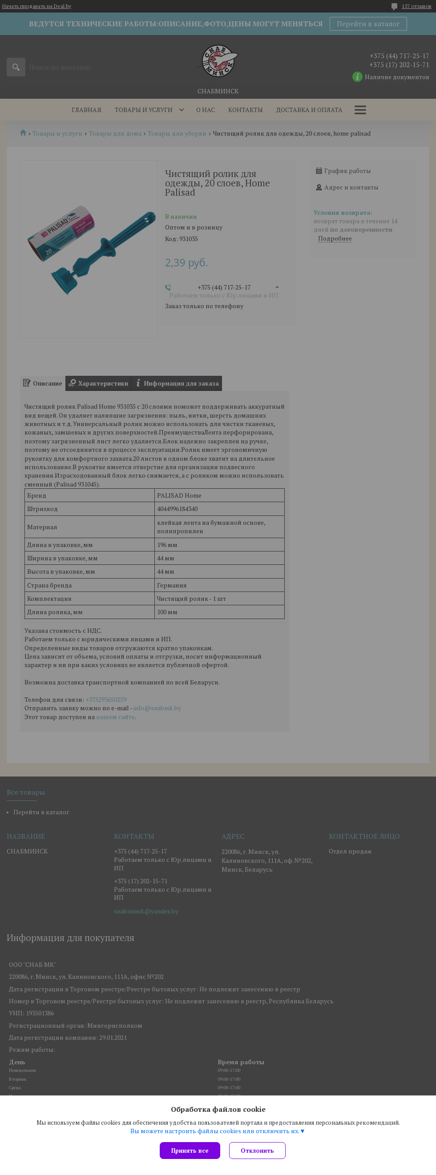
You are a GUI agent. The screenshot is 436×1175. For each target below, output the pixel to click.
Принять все (190, 1151)
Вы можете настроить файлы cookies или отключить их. (214, 1131)
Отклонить (257, 1151)
